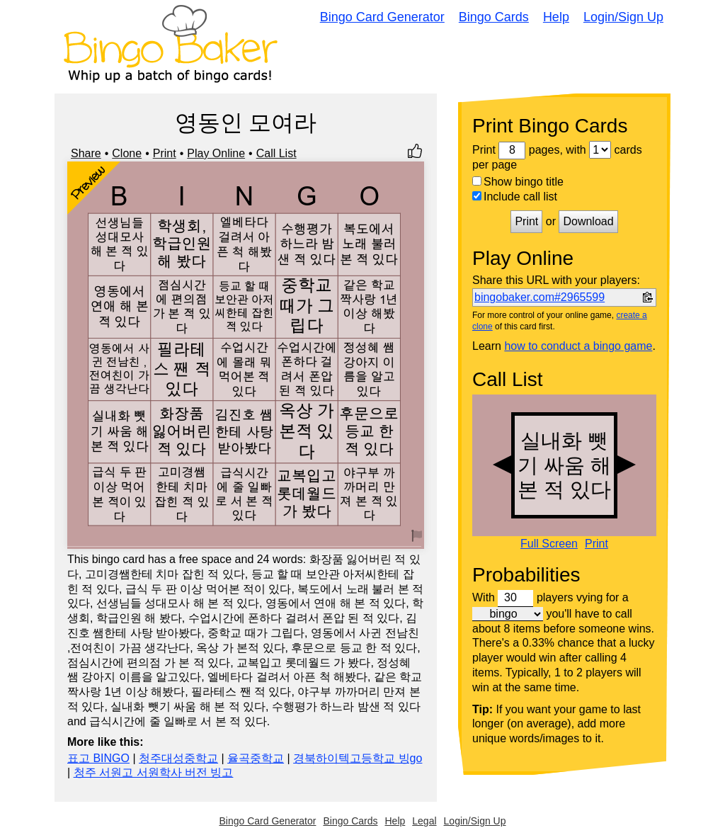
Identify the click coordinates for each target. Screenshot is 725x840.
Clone (127, 153)
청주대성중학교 (178, 758)
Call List (276, 153)
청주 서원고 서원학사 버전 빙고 (154, 772)
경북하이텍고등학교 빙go (357, 758)
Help (556, 17)
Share (86, 153)
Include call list (514, 197)
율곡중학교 (255, 758)
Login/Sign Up (623, 17)
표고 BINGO (98, 758)
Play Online (216, 153)
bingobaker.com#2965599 (539, 297)
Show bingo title (518, 182)
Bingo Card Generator (382, 17)
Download (588, 221)
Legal (424, 821)
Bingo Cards (494, 17)
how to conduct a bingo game (578, 346)
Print (164, 153)
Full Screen (549, 544)
